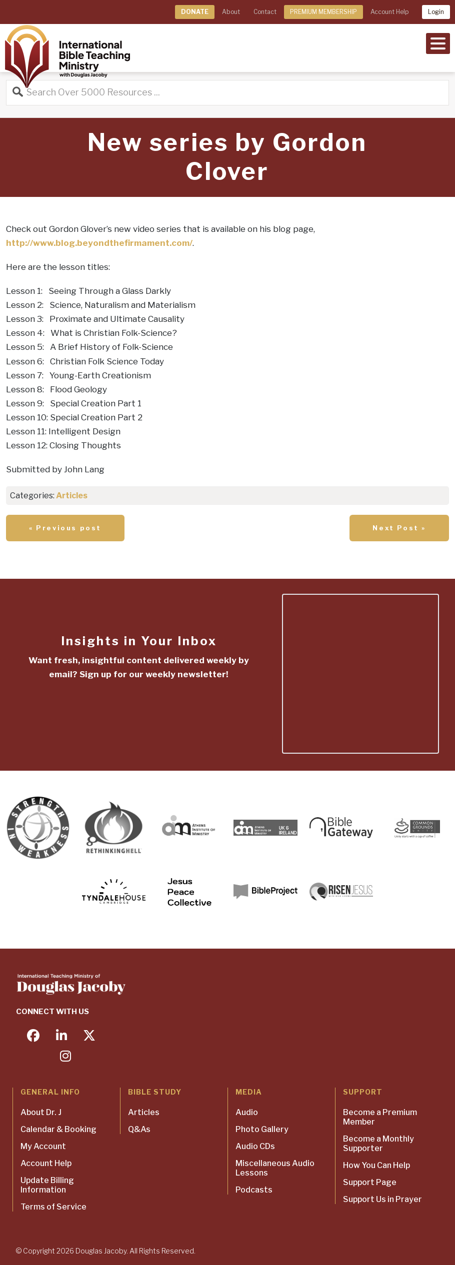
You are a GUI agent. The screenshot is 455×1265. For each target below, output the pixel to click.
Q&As (139, 1129)
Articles (72, 495)
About (231, 11)
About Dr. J (41, 1112)
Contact (265, 11)
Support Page (369, 1182)
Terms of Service (53, 1207)
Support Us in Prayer (382, 1199)
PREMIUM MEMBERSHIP (323, 11)
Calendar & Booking (58, 1129)
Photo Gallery (262, 1129)
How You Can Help (376, 1165)
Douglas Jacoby (101, 1251)
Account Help (389, 11)
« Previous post (65, 528)
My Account (43, 1146)
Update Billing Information (47, 1185)
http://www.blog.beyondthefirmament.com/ (99, 243)
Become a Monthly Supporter (378, 1143)
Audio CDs (255, 1146)
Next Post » (399, 528)
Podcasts (254, 1190)
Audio (247, 1112)
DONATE (194, 11)
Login (436, 11)
